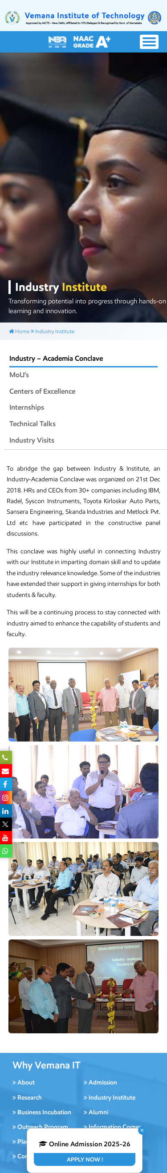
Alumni (96, 1112)
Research (27, 1097)
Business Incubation (41, 1112)
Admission (100, 1082)
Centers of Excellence (42, 391)
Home (19, 331)
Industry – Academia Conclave (56, 358)
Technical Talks (32, 423)
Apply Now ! (85, 1159)
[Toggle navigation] (149, 42)
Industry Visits (31, 440)
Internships (26, 407)
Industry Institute (54, 331)
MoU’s (19, 375)
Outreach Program (40, 1127)
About (23, 1082)
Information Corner (112, 1127)
